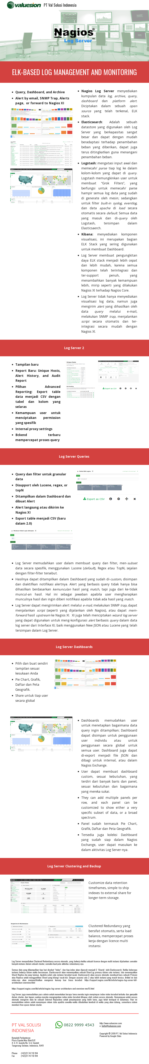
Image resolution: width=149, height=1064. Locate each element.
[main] (74, 72)
